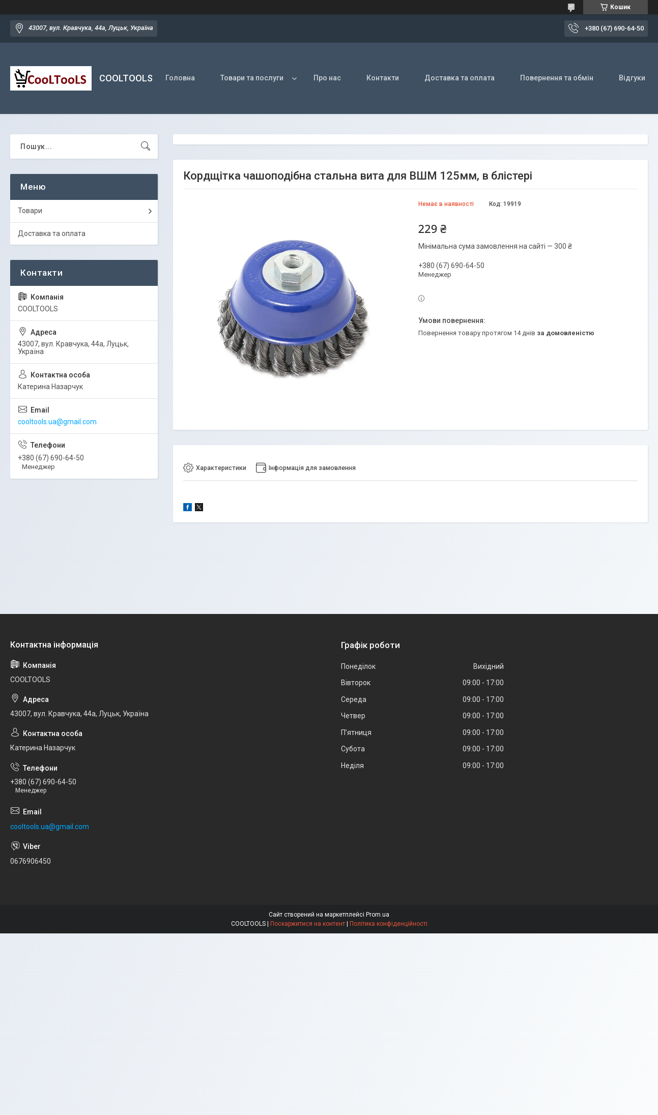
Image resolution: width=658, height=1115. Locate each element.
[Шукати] (145, 146)
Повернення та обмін (556, 78)
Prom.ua (377, 915)
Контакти (382, 78)
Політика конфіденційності (388, 924)
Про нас (327, 78)
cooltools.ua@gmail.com (57, 422)
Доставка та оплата (459, 78)
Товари (30, 211)
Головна (180, 78)
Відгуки (632, 78)
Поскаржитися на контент (307, 924)
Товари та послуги (251, 78)
